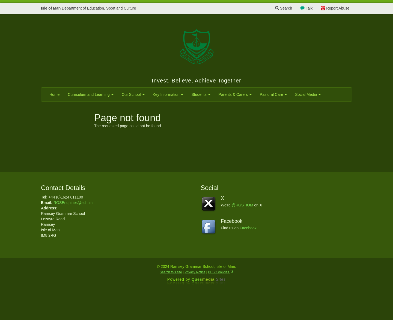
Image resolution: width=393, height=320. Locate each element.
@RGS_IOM (242, 205)
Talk (309, 8)
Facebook (248, 228)
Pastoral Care (273, 94)
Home (54, 94)
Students (200, 94)
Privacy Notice (194, 272)
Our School (133, 94)
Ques (209, 279)
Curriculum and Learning (90, 94)
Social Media (308, 94)
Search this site (171, 272)
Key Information (168, 94)
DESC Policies (220, 272)
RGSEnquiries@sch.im (73, 202)
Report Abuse (337, 8)
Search (283, 8)
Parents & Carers (235, 94)
